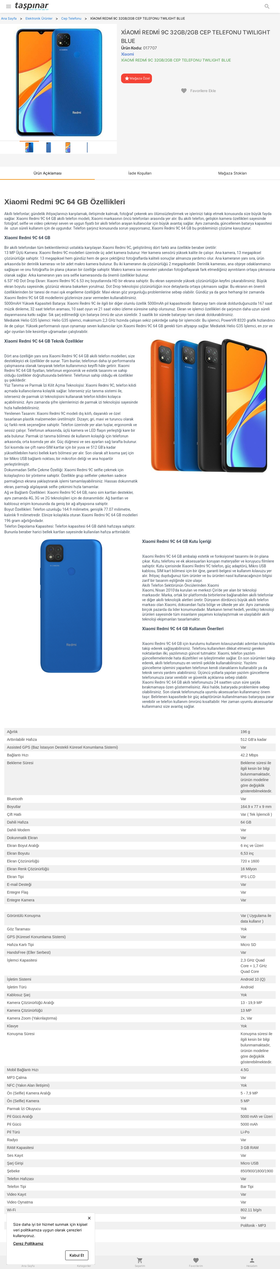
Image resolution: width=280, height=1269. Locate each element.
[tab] (29, 147)
